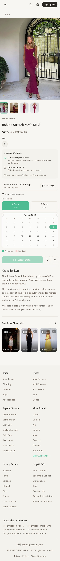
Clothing (7, 384)
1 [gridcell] (22, 245)
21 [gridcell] (45, 236)
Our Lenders (39, 480)
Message (48, 185)
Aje (34, 424)
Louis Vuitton (9, 501)
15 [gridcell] (53, 232)
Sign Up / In (50, 4)
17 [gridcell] (14, 236)
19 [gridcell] (30, 236)
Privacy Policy (21, 556)
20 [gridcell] (38, 236)
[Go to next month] (29, 215)
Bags (5, 394)
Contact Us (39, 491)
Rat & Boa (38, 450)
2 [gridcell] (30, 245)
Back (6, 14)
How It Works (40, 470)
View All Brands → (42, 455)
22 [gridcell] (53, 236)
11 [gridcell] (22, 232)
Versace (7, 480)
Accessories (9, 399)
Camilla (36, 419)
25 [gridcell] (22, 241)
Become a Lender (42, 475)
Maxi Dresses (39, 379)
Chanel (6, 486)
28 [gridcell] (45, 241)
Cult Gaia (7, 435)
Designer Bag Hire (12, 533)
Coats (36, 399)
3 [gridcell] (37, 245)
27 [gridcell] (38, 241)
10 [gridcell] (14, 232)
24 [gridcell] (14, 241)
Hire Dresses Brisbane (14, 529)
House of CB (9, 450)
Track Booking (38, 556)
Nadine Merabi (10, 430)
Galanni (36, 445)
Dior (5, 491)
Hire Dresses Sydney (13, 525)
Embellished (39, 389)
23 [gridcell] (7, 241)
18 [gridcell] (22, 236)
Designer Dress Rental (34, 533)
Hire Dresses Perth (37, 529)
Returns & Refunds (42, 501)
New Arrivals (9, 379)
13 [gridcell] (38, 232)
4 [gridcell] (45, 245)
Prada (6, 496)
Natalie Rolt (9, 445)
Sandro (36, 440)
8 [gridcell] (53, 227)
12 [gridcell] (30, 232)
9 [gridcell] (6, 232)
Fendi (5, 475)
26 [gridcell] (30, 241)
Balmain (7, 470)
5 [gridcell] (53, 245)
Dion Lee (7, 424)
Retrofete (8, 440)
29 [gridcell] (53, 241)
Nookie (36, 430)
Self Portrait (9, 419)
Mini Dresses (39, 384)
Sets (35, 394)
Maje (35, 435)
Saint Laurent (10, 506)
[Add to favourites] (16, 331)
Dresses (7, 389)
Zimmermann (9, 414)
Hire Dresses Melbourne (39, 525)
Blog (35, 486)
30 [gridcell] (7, 245)
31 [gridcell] (14, 245)
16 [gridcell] (6, 236)
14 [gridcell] (45, 232)
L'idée (36, 414)
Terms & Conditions (43, 496)
